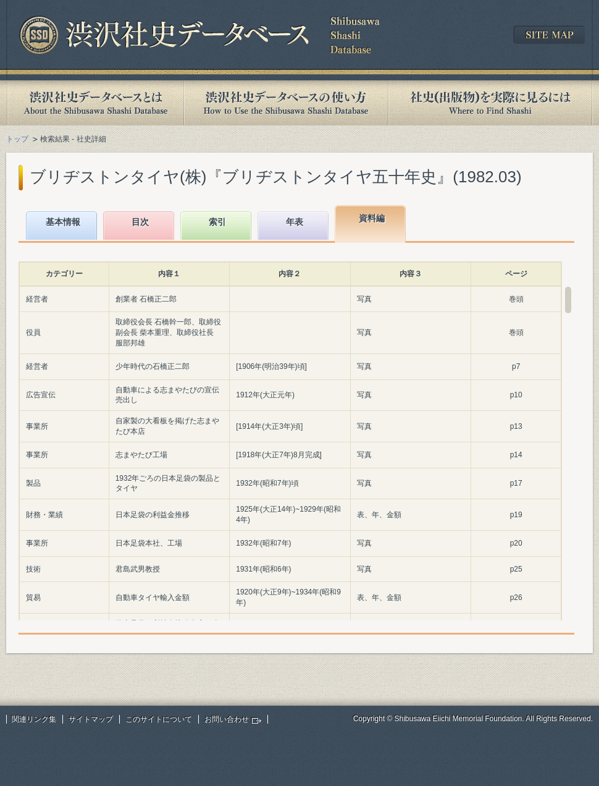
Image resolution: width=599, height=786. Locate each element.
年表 (294, 222)
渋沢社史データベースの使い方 (285, 102)
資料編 (372, 218)
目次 (140, 222)
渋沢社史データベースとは (94, 102)
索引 (217, 222)
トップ (17, 139)
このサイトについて (158, 719)
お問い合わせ (226, 719)
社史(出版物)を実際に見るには (490, 102)
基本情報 (63, 222)
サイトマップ (91, 719)
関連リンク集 (34, 719)
